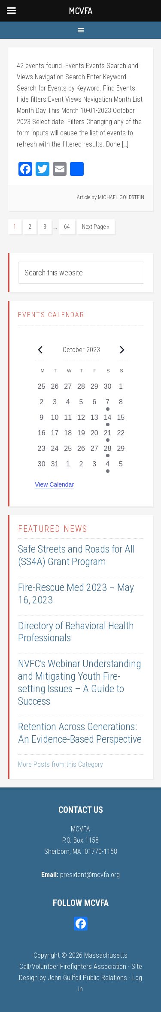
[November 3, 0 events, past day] (94, 467)
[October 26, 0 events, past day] (81, 451)
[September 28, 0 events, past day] (81, 389)
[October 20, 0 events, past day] (94, 436)
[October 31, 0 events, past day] (54, 467)
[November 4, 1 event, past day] (107, 467)
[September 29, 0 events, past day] (94, 389)
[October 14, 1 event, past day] (107, 420)
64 (67, 226)
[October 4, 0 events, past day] (68, 404)
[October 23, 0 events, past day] (41, 451)
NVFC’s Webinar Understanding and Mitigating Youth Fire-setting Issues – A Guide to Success (79, 682)
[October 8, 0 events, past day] (121, 404)
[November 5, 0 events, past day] (121, 467)
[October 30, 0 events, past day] (41, 467)
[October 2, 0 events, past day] (41, 404)
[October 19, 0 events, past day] (81, 436)
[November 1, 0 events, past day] (68, 467)
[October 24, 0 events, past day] (54, 451)
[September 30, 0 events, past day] (107, 389)
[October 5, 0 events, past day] (81, 404)
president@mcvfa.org (90, 875)
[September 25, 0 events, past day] (41, 389)
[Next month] (122, 349)
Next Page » (95, 226)
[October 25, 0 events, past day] (68, 451)
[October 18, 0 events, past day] (68, 436)
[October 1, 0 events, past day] (121, 389)
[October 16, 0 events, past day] (41, 436)
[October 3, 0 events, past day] (54, 404)
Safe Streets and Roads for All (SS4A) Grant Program (76, 555)
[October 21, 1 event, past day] (107, 436)
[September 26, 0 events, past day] (54, 389)
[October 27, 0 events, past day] (94, 451)
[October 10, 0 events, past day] (54, 420)
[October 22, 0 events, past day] (121, 436)
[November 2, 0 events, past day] (81, 467)
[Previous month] (40, 349)
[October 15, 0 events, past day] (121, 420)
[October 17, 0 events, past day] (54, 436)
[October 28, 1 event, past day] (107, 451)
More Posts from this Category (60, 764)
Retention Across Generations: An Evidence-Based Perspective (80, 733)
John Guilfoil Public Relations (87, 978)
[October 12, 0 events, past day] (81, 420)
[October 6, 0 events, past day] (94, 404)
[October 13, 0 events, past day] (94, 420)
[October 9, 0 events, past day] (41, 420)
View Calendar (54, 484)
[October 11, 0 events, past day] (68, 420)
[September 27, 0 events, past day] (68, 389)
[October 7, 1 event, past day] (107, 404)
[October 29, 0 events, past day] (121, 451)
